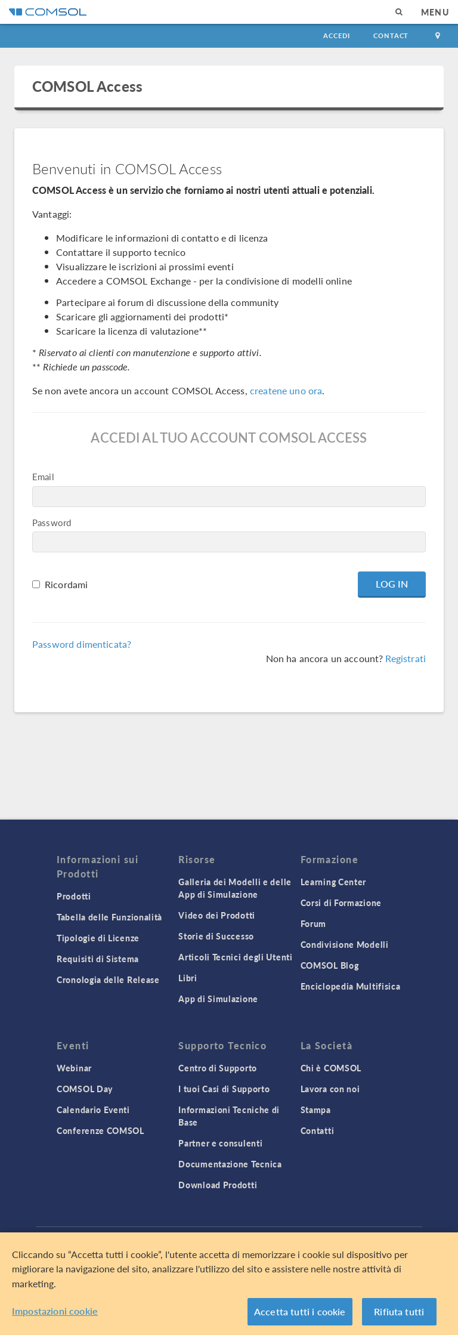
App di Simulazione (218, 999)
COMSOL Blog (330, 965)
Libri (187, 978)
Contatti (318, 1130)
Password (51, 522)
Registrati (405, 658)
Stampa (316, 1109)
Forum (314, 923)
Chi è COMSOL (331, 1068)
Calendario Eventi (93, 1109)
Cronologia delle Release (108, 979)
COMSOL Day (85, 1089)
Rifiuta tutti (399, 1311)
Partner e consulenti (220, 1143)
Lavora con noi (330, 1089)
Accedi (336, 35)
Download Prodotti (217, 1185)
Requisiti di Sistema (98, 959)
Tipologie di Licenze (98, 938)
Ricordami (66, 584)
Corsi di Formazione (341, 902)
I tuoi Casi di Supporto (224, 1089)
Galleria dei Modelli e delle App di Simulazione (235, 888)
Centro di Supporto (217, 1068)
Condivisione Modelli (345, 944)
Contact (391, 35)
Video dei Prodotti (216, 915)
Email (43, 476)
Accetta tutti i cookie (300, 1311)
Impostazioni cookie (55, 1311)
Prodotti (74, 896)
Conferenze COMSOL (100, 1130)
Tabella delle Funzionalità (109, 917)
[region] (229, 1283)
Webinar (74, 1068)
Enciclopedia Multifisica (351, 986)
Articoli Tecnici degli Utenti (235, 957)
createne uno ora (286, 390)
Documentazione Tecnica (229, 1164)
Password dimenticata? (81, 644)
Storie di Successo (216, 936)
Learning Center (334, 882)
